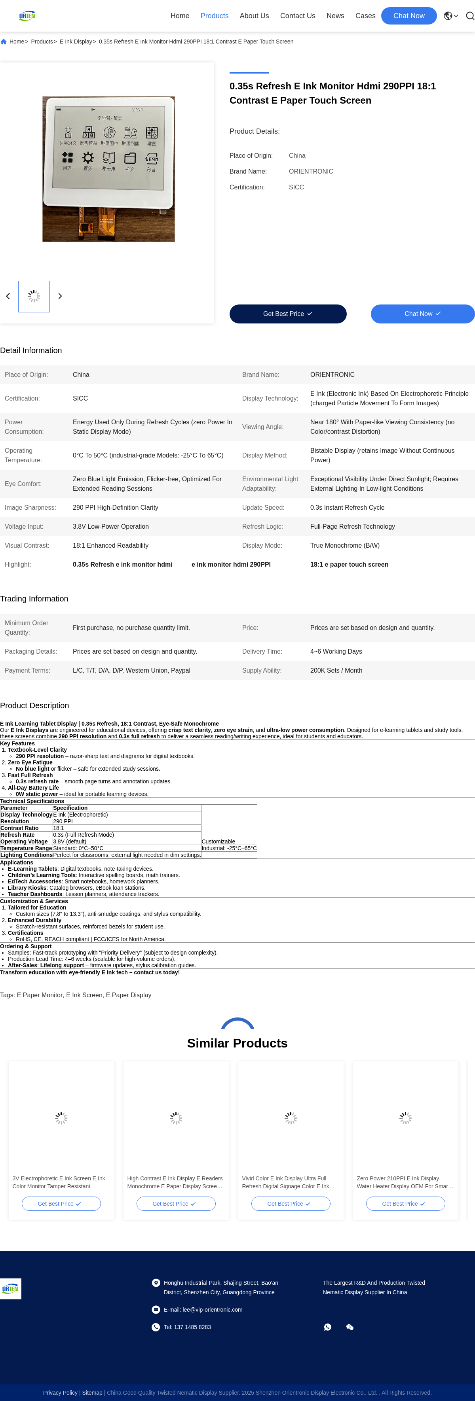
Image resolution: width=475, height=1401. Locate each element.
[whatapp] (333, 1327)
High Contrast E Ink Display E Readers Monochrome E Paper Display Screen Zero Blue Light (175, 1182)
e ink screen (84, 995)
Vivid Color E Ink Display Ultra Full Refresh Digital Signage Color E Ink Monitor (285, 1182)
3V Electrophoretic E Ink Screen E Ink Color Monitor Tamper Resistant (59, 1182)
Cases (365, 16)
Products (215, 16)
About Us (254, 16)
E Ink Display (76, 41)
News (335, 16)
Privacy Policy (60, 1393)
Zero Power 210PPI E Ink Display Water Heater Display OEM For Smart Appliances (403, 1182)
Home (180, 16)
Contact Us (297, 16)
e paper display (129, 995)
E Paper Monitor (40, 995)
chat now (409, 16)
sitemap (92, 1393)
